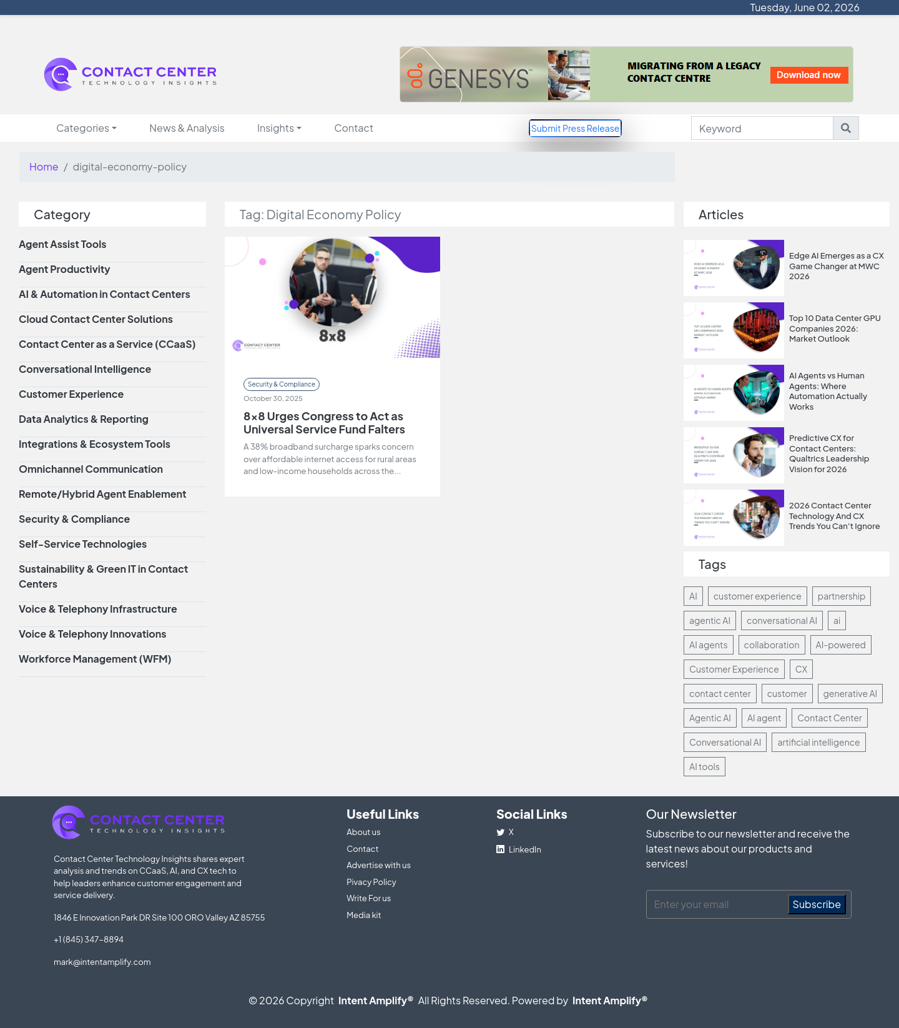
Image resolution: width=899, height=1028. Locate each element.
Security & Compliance (281, 384)
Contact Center (829, 717)
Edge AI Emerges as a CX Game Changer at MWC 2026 (836, 265)
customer (787, 693)
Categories (82, 127)
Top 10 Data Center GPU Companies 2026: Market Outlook (835, 328)
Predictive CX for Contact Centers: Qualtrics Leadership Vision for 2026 (829, 453)
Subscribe (817, 904)
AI (693, 595)
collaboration (772, 644)
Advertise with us (378, 865)
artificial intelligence (818, 742)
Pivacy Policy (371, 882)
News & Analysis (187, 127)
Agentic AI (710, 717)
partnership (842, 595)
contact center (720, 693)
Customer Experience (734, 669)
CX (801, 669)
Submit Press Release (575, 128)
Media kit (363, 915)
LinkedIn (518, 849)
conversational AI (782, 620)
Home (44, 166)
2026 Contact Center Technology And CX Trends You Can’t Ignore (834, 515)
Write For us (368, 898)
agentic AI (709, 620)
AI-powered (841, 644)
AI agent (764, 717)
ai (836, 620)
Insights (275, 127)
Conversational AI (725, 742)
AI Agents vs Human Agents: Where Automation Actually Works (828, 391)
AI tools (704, 766)
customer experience (758, 595)
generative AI (850, 693)
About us (363, 832)
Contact (353, 127)
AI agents (708, 644)
